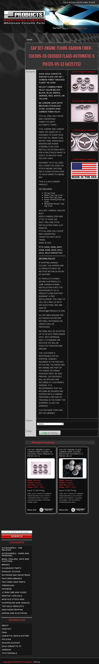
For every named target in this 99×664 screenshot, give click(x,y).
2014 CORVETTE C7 (11, 646)
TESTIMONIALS (9, 653)
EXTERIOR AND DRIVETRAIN (16, 575)
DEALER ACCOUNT (11, 643)
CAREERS (6, 650)
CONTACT (6, 629)
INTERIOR (6, 589)
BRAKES (6, 564)
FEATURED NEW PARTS (13, 582)
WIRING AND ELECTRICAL (14, 613)
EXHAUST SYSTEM (11, 571)
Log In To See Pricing (35, 490)
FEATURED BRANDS (12, 578)
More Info (31, 510)
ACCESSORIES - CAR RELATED (12, 549)
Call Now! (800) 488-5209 (78, 2)
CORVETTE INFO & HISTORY (15, 636)
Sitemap (36, 662)
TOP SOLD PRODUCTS (13, 606)
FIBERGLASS (8, 585)
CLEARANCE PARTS (11, 568)
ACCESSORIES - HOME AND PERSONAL (15, 554)
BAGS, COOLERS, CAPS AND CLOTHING (15, 560)
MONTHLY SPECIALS (12, 596)
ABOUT (5, 625)
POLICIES (6, 639)
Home (29, 40)
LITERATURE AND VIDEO (14, 592)
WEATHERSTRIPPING (12, 610)
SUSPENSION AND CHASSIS (16, 603)
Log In (65, 28)
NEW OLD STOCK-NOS (13, 599)
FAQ (4, 632)
